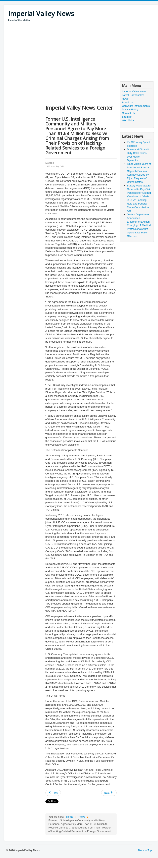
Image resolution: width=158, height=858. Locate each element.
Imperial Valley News (134, 91)
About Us (127, 102)
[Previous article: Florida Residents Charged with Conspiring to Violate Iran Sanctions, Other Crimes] (53, 793)
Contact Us (128, 113)
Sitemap (127, 116)
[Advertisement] (81, 52)
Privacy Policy (130, 109)
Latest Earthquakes (133, 95)
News (125, 98)
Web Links (128, 120)
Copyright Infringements (136, 105)
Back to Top (145, 850)
